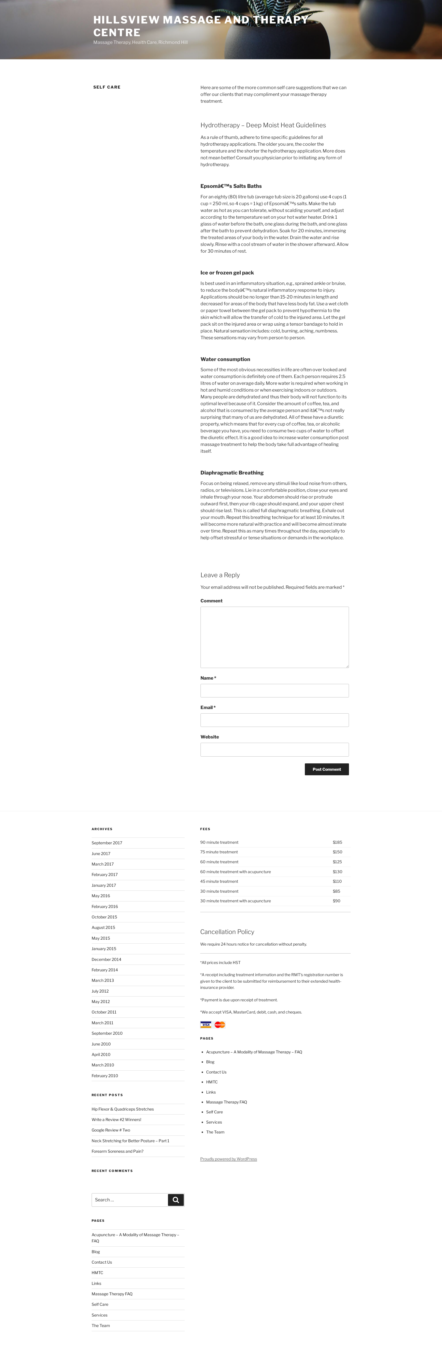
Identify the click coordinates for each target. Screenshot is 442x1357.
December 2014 (106, 959)
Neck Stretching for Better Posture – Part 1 (130, 1140)
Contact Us (102, 1262)
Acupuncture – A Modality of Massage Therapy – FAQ (254, 1051)
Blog (96, 1251)
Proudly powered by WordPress (228, 1158)
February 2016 (105, 906)
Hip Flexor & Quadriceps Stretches (123, 1109)
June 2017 (101, 853)
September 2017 (107, 842)
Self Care (100, 1304)
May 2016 (101, 895)
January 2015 (104, 948)
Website (209, 737)
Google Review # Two (111, 1130)
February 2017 (105, 874)
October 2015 (104, 916)
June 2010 (101, 1044)
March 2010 (103, 1064)
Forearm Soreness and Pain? (117, 1151)
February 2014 (105, 969)
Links (96, 1283)
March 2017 (103, 864)
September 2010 (107, 1033)
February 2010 (105, 1075)
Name (208, 678)
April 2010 (101, 1054)
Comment (211, 601)
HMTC (97, 1272)
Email (208, 707)
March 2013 (103, 980)
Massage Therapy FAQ (112, 1293)
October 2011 (104, 1012)
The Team (101, 1325)
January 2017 (104, 885)
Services (99, 1315)
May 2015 (101, 938)
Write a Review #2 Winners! (116, 1119)
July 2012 (100, 991)
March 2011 (102, 1022)
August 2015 (103, 927)
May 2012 (101, 1001)
